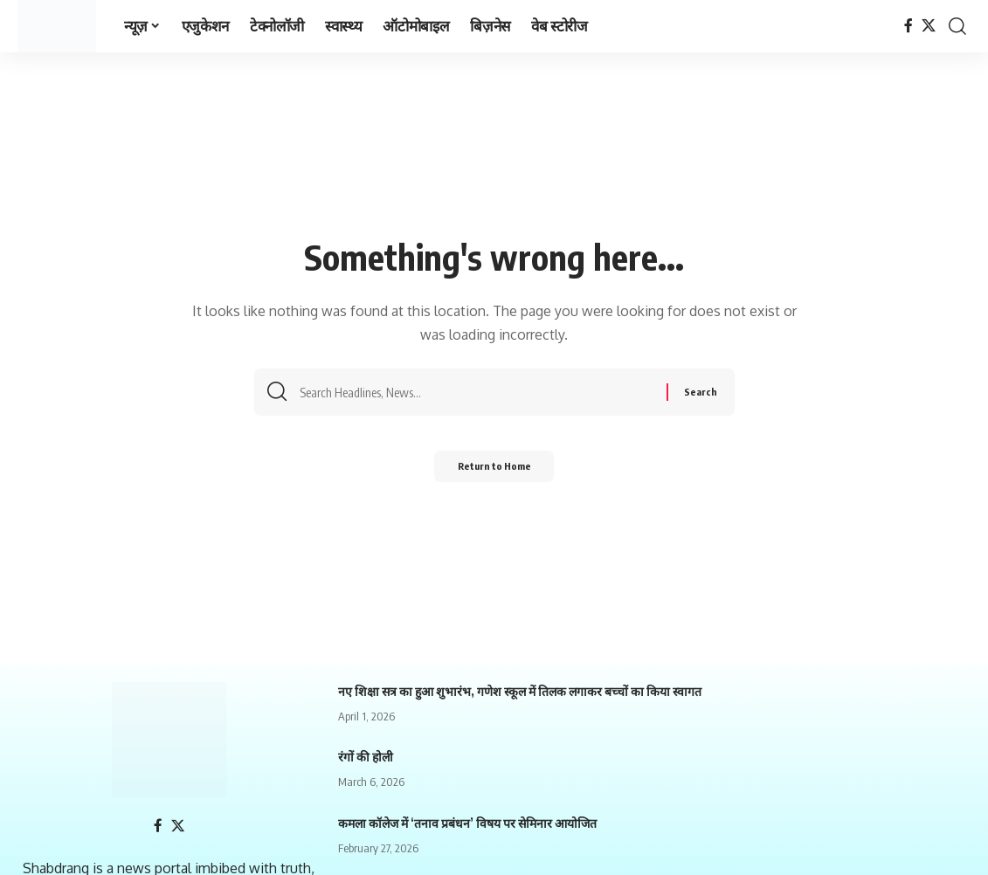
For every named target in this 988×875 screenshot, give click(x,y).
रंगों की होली (365, 756)
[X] (928, 26)
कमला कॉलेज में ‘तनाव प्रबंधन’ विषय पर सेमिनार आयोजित (467, 823)
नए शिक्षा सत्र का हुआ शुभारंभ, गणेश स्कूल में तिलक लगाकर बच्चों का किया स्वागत (519, 691)
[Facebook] (908, 26)
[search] (957, 26)
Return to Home (494, 471)
